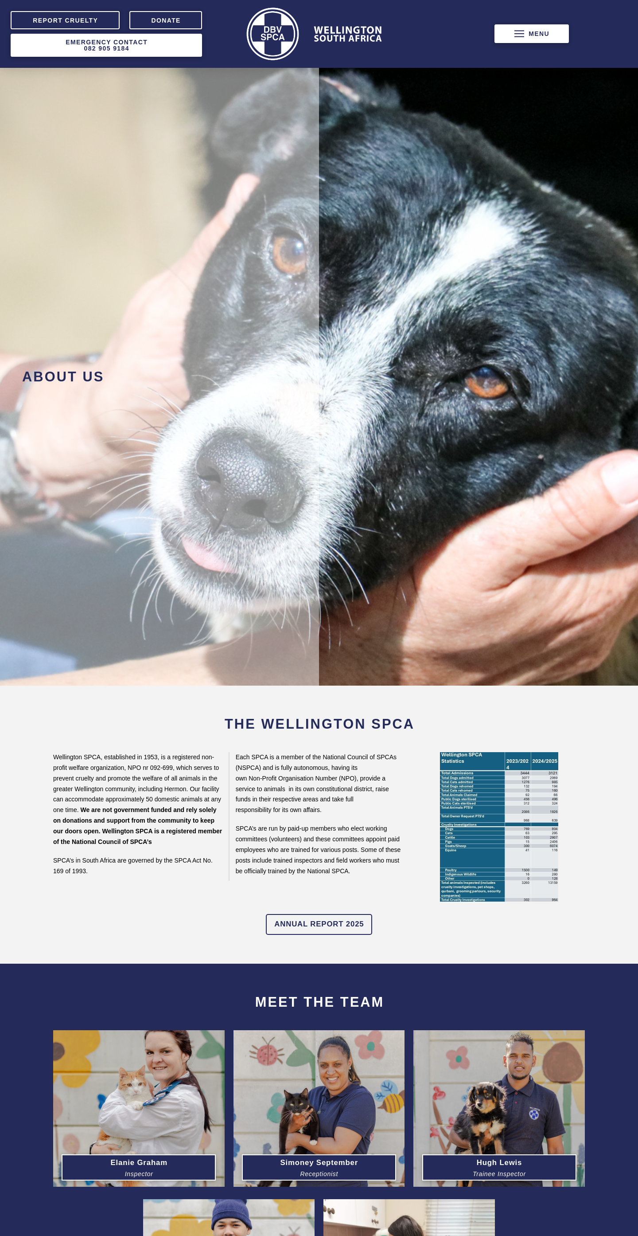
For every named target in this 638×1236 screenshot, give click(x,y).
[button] (531, 33)
